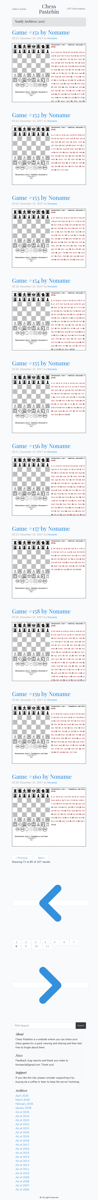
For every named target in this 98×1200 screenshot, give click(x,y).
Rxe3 (76, 242)
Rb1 (83, 342)
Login (19, 1051)
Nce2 (76, 73)
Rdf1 (55, 87)
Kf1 (77, 163)
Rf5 (78, 487)
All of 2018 (22, 1140)
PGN (53, 47)
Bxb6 (72, 149)
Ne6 (77, 807)
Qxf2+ (80, 339)
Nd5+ (57, 145)
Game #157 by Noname (41, 528)
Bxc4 (83, 332)
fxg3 (70, 662)
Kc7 (64, 346)
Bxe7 (75, 59)
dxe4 (71, 304)
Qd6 (75, 256)
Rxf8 (64, 256)
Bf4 (67, 318)
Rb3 (83, 156)
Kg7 (67, 249)
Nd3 (52, 645)
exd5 (67, 135)
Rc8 (56, 332)
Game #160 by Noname (42, 776)
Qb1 (68, 321)
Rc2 (57, 152)
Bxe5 (77, 342)
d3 (80, 221)
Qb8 (62, 555)
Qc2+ (57, 659)
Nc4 (67, 662)
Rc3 (78, 94)
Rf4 (78, 97)
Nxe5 (81, 383)
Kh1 (52, 238)
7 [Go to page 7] (74, 942)
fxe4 (83, 642)
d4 (84, 52)
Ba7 (67, 480)
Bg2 (63, 221)
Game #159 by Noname (41, 694)
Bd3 (65, 307)
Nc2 (57, 84)
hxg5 (55, 411)
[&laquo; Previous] (50, 903)
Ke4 (64, 515)
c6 (56, 135)
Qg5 (56, 480)
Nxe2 (66, 638)
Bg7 (71, 321)
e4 (54, 52)
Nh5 (52, 77)
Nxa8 (65, 149)
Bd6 (59, 228)
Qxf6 (62, 63)
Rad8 (55, 70)
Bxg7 (55, 566)
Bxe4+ (75, 252)
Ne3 (76, 87)
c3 (77, 235)
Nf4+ (66, 166)
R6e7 (62, 404)
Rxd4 (77, 259)
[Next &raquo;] (50, 985)
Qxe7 (80, 59)
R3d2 (83, 70)
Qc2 (83, 325)
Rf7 (56, 249)
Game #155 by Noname (41, 363)
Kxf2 (52, 342)
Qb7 (52, 145)
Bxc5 (83, 721)
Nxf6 (66, 63)
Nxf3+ (57, 387)
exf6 (70, 225)
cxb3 (78, 676)
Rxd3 (83, 645)
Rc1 (74, 314)
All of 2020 (22, 1132)
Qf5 (68, 476)
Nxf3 (72, 84)
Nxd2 (73, 342)
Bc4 (73, 249)
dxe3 (77, 232)
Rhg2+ (70, 742)
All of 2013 (22, 1161)
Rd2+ (69, 504)
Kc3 (83, 77)
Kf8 (64, 252)
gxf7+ (60, 252)
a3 (52, 311)
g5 (75, 304)
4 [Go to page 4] (45, 942)
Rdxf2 (74, 738)
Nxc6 (69, 555)
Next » (41, 858)
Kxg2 (53, 476)
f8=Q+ (60, 256)
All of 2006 (22, 1189)
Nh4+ (83, 483)
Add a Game (19, 9)
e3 (84, 466)
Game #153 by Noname (41, 197)
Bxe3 (72, 232)
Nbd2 (83, 714)
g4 (66, 80)
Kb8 (62, 328)
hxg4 (61, 84)
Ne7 (80, 321)
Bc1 (69, 483)
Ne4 (59, 235)
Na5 (68, 314)
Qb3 (52, 142)
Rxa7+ (61, 159)
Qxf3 (62, 387)
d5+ (78, 515)
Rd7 (83, 511)
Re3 (52, 63)
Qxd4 (58, 56)
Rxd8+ (60, 649)
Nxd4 (53, 504)
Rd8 (83, 555)
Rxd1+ (72, 562)
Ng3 (83, 80)
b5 (77, 91)
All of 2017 (22, 1144)
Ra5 (72, 94)
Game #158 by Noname (41, 611)
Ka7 (80, 666)
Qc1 (68, 328)
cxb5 (83, 91)
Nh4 (69, 80)
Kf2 (59, 94)
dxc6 (73, 555)
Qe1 (61, 311)
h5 (52, 84)
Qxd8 (58, 666)
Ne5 (76, 70)
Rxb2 (66, 342)
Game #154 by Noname (41, 280)
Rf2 (75, 80)
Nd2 (72, 325)
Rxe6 (65, 504)
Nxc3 (67, 142)
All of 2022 (22, 1124)
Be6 (80, 66)
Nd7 (69, 59)
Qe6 (83, 738)
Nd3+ (77, 166)
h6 (74, 311)
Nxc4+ (63, 101)
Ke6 (67, 91)
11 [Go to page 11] (47, 946)
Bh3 (62, 394)
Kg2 (52, 166)
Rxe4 (70, 252)
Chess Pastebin (49, 9)
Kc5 (83, 346)
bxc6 (80, 142)
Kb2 (66, 73)
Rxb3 (53, 159)
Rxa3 (76, 508)
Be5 (56, 166)
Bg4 (61, 138)
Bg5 (78, 56)
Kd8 (52, 259)
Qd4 (71, 235)
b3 (52, 70)
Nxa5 (69, 810)
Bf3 (83, 552)
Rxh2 (80, 504)
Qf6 (56, 63)
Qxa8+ (74, 145)
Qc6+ (60, 655)
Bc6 (80, 242)
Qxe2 (59, 817)
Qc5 (76, 659)
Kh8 (74, 238)
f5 (55, 97)
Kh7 (71, 752)
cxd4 (68, 552)
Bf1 (80, 238)
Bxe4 (68, 394)
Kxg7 (60, 566)
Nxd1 (79, 562)
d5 (81, 97)
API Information (76, 9)
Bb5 (77, 52)
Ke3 (73, 91)
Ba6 (65, 724)
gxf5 (72, 97)
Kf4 (83, 515)
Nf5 (77, 480)
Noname (52, 38)
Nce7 (70, 228)
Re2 (58, 318)
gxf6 (73, 225)
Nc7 (54, 149)
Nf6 (64, 52)
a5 (61, 318)
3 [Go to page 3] (36, 942)
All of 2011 (22, 1169)
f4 (77, 218)
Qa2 (56, 735)
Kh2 (72, 166)
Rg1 (74, 487)
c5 (81, 94)
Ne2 (55, 225)
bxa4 (62, 94)
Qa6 (83, 735)
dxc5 (65, 717)
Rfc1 (83, 149)
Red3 (77, 66)
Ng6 (80, 73)
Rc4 (52, 97)
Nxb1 (60, 346)
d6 (80, 52)
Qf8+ (76, 666)
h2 (69, 680)
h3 (57, 80)
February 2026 (24, 1104)
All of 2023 (22, 1120)
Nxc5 (78, 717)
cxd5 (71, 135)
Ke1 (76, 504)
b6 (61, 552)
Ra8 (62, 166)
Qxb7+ (82, 256)
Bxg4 (83, 84)
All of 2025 (22, 1112)
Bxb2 (63, 163)
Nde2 (63, 70)
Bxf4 (55, 307)
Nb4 (80, 724)
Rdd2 (62, 738)
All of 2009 (22, 1177)
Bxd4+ (80, 501)
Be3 (58, 394)
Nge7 (53, 469)
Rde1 (66, 242)
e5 (56, 52)
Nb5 (83, 480)
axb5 (53, 94)
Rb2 (56, 508)
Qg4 (52, 249)
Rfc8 (52, 66)
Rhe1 (65, 59)
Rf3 (64, 490)
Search (81, 1025)
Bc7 (62, 170)
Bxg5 (60, 411)
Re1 (75, 501)
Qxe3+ (53, 652)
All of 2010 (22, 1173)
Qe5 (63, 731)
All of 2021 (22, 1128)
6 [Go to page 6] (64, 942)
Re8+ (67, 752)
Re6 (57, 400)
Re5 (60, 80)
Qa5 (81, 138)
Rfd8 (56, 728)
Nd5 (56, 156)
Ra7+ (59, 170)
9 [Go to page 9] (26, 946)
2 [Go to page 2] (26, 942)
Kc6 (73, 346)
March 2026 (23, 1100)
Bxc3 (80, 817)
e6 (52, 152)
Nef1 (63, 91)
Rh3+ (63, 249)
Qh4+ (57, 390)
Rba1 (63, 735)
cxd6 (80, 404)
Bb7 (78, 552)
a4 (57, 73)
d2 (60, 335)
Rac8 (53, 731)
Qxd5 (59, 635)
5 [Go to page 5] (55, 942)
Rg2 (83, 487)
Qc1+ (83, 652)
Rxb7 (83, 508)
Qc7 (80, 228)
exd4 (53, 56)
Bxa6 (69, 724)
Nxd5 (71, 138)
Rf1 (83, 314)
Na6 (69, 717)
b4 (60, 676)
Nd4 (72, 63)
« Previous (22, 858)
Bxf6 (71, 397)
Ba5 (60, 149)
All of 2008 (22, 1181)
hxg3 (65, 666)
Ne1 (52, 170)
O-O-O (53, 59)
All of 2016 (22, 1149)
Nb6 (83, 221)
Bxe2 (59, 638)
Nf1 (71, 407)
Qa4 (55, 724)
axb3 (73, 159)
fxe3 (65, 494)
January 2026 (23, 1108)
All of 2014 (22, 1157)
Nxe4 (53, 252)
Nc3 (60, 52)
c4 (74, 77)
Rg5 (56, 91)
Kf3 (60, 97)
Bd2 (63, 145)
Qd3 (76, 473)
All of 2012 (22, 1165)
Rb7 (66, 156)
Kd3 (52, 91)
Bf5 (52, 404)
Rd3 (73, 156)
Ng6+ (75, 245)
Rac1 (67, 152)
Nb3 (52, 318)
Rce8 (70, 66)
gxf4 (83, 304)
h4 (68, 404)
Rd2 (64, 314)
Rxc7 (62, 508)
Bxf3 (59, 87)
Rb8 (80, 152)
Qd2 (79, 803)
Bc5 (63, 407)
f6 (51, 73)
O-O (58, 59)
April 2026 (22, 1095)
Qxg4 (60, 745)
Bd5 (77, 249)
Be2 (58, 552)
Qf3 (83, 232)
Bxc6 (68, 56)
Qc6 (68, 635)
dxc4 (68, 101)
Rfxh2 (59, 742)
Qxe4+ (80, 494)
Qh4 (71, 311)
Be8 (55, 311)
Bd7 (62, 56)
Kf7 (60, 73)
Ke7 (69, 73)
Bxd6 (53, 407)
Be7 (81, 56)
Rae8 (80, 476)
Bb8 (52, 483)
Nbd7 (70, 638)
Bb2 (67, 473)
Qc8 (61, 473)
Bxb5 (76, 332)
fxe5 (76, 383)
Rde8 (68, 77)
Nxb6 (76, 149)
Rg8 (64, 311)
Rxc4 (76, 335)
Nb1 (62, 349)
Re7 (52, 508)
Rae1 (53, 245)
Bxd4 (53, 163)
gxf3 (63, 142)
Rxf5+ (76, 101)
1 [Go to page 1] (17, 942)
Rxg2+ (82, 742)
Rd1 (77, 152)
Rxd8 (66, 649)
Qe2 (55, 228)
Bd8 (77, 156)
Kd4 (80, 101)
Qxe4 (83, 252)
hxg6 (80, 245)
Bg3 (79, 311)
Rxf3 (78, 84)
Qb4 (52, 810)
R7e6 (57, 407)
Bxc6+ (75, 142)
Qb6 (67, 145)
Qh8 (80, 662)
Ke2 (62, 342)
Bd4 (61, 259)
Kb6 (69, 673)
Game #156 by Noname (41, 446)
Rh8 (70, 87)
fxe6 (68, 487)
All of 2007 (22, 1185)
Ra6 (79, 511)
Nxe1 (76, 728)
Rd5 (79, 810)
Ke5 (63, 97)
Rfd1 (70, 238)
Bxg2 (80, 473)
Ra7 (58, 511)
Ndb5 (83, 63)
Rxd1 (53, 562)
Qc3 (72, 652)
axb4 (66, 749)
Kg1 (83, 166)
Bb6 (78, 469)
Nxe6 (64, 487)
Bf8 (81, 731)
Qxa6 (76, 724)
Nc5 (64, 803)
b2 (52, 680)
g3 (56, 221)
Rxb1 (53, 346)
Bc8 (77, 77)
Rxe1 (83, 728)
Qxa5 (66, 332)
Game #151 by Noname (41, 32)
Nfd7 (72, 218)
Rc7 (73, 511)
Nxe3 (59, 494)
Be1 (64, 814)
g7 (84, 680)
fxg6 (83, 249)
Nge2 (66, 469)
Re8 (71, 259)
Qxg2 (77, 742)
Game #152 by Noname (41, 115)
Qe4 (67, 259)
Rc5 (52, 156)
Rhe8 (80, 397)
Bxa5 (62, 332)
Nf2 (52, 569)
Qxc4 (53, 235)
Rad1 (75, 476)
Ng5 (63, 497)
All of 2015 (22, 1153)
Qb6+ (68, 339)
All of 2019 (22, 1136)
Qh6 (73, 821)
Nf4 (73, 70)
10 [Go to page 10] (37, 946)
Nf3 (69, 52)
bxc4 (67, 821)
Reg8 (57, 77)
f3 (58, 66)
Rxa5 (69, 511)
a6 (60, 66)
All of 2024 (22, 1116)
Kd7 (78, 145)
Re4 (69, 501)
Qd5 (71, 256)
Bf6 (77, 159)
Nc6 (72, 52)
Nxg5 (66, 676)
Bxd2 (60, 490)
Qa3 (80, 566)
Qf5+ (73, 649)
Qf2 (52, 232)
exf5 (69, 97)
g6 (78, 80)
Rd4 (76, 745)
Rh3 (80, 87)
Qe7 (73, 387)
